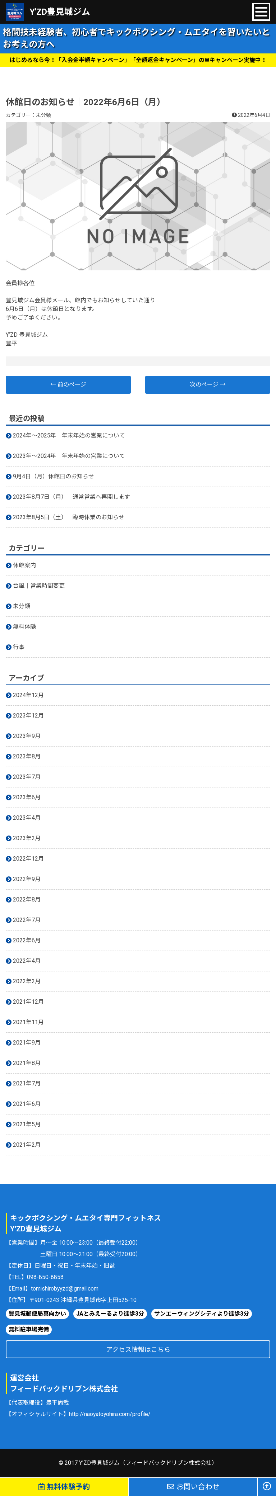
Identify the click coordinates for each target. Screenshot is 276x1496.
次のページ (208, 384)
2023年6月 (27, 797)
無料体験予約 (64, 1487)
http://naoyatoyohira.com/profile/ (110, 1414)
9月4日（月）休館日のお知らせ (53, 476)
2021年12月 (28, 1001)
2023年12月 (28, 715)
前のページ (68, 384)
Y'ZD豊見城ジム (60, 12)
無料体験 (24, 626)
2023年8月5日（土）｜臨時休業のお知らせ (68, 517)
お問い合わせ (193, 1487)
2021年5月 (27, 1124)
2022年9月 (27, 879)
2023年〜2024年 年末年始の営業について (69, 456)
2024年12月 (28, 695)
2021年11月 (28, 1022)
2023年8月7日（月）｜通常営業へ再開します (71, 496)
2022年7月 (27, 920)
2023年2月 (27, 838)
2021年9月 (27, 1042)
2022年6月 (27, 940)
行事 (18, 647)
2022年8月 (27, 899)
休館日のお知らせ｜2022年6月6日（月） (85, 102)
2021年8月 (27, 1063)
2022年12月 (28, 858)
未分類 (43, 115)
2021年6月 (27, 1103)
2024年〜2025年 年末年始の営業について (69, 435)
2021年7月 (27, 1083)
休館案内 (24, 565)
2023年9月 (27, 736)
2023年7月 (27, 776)
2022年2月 (27, 981)
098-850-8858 (45, 1277)
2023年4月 (27, 817)
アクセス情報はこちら (138, 1349)
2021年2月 (27, 1144)
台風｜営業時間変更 (39, 585)
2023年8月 (27, 756)
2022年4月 (27, 960)
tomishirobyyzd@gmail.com (66, 1288)
